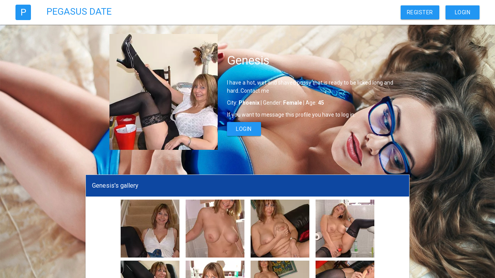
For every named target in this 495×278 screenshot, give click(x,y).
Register (420, 12)
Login (463, 12)
